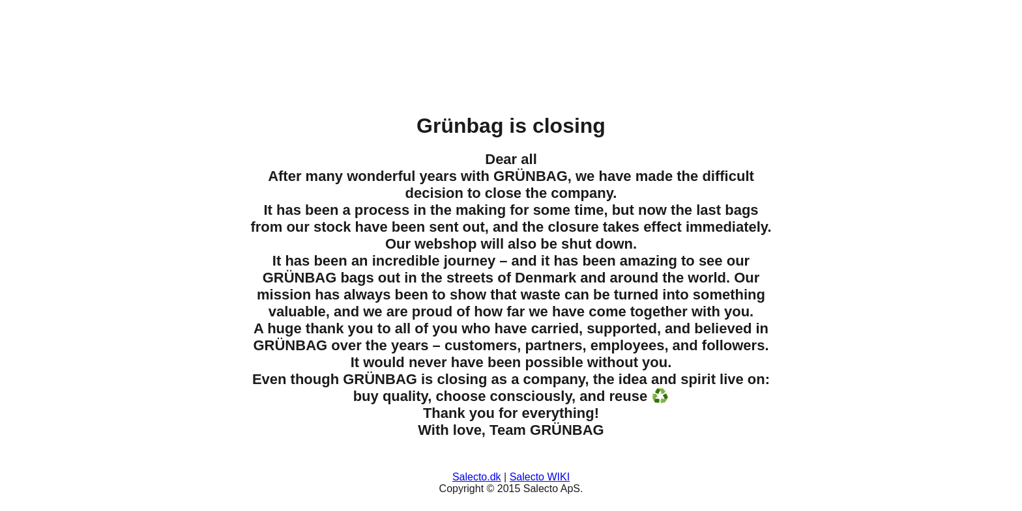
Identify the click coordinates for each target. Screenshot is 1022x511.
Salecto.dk (476, 476)
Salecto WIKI (540, 476)
